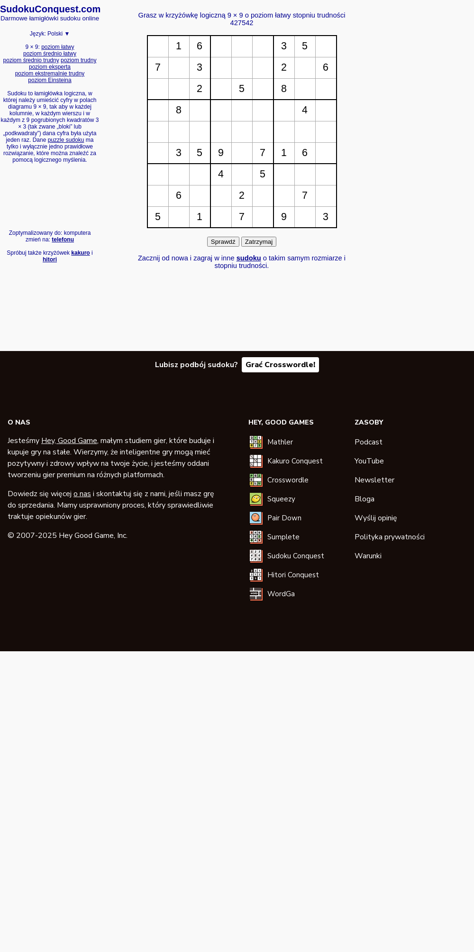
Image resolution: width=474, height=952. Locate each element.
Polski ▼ (58, 33)
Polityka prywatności (390, 537)
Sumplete (283, 537)
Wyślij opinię (376, 518)
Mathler (280, 442)
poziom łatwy (57, 47)
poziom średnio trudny (31, 60)
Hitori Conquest (293, 575)
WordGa (281, 594)
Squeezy (281, 499)
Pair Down (284, 518)
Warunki (368, 556)
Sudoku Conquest (295, 556)
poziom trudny (78, 60)
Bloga (364, 499)
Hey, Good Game (69, 440)
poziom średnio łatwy (49, 53)
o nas (82, 494)
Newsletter (374, 480)
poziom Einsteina (49, 80)
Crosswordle (288, 480)
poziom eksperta (50, 67)
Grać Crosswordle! (280, 365)
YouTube (369, 461)
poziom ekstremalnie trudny (50, 73)
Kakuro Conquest (295, 461)
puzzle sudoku (66, 140)
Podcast (369, 442)
